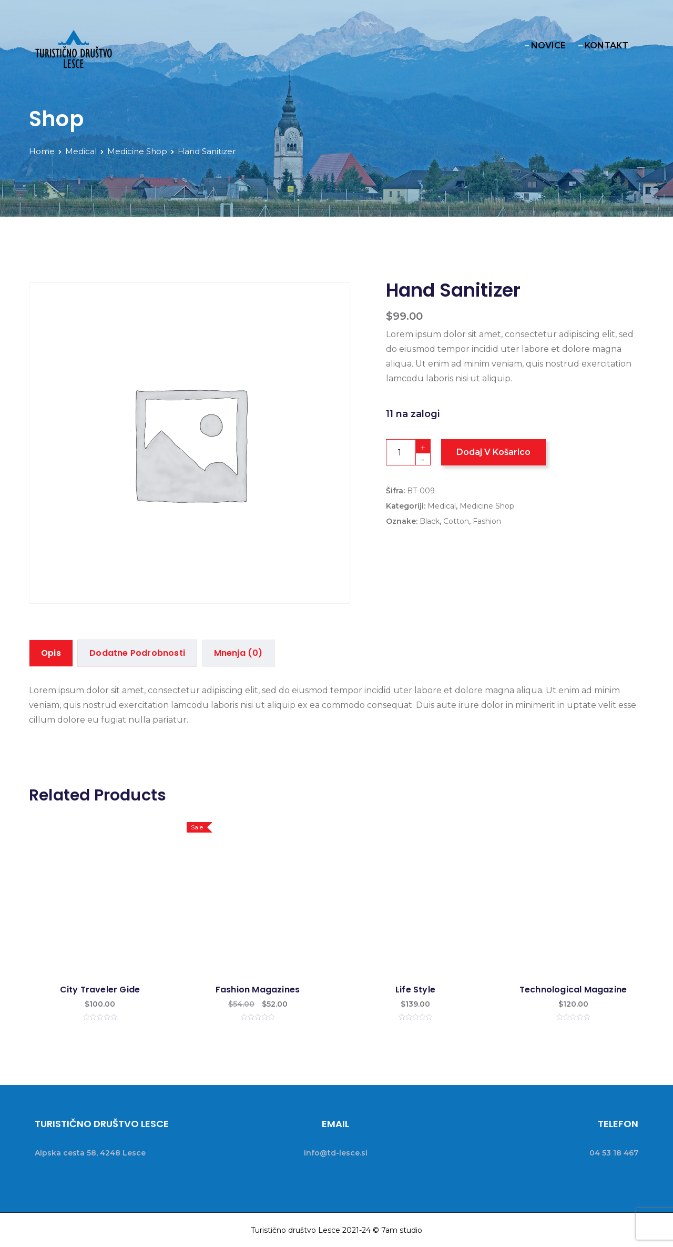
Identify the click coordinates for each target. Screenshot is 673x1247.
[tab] (51, 653)
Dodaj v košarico (493, 452)
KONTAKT (606, 45)
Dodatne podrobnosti (138, 653)
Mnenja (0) (239, 653)
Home (42, 151)
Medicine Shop (137, 151)
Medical (81, 151)
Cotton (456, 521)
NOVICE (548, 45)
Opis (51, 653)
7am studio (401, 1229)
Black (430, 521)
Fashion (487, 521)
